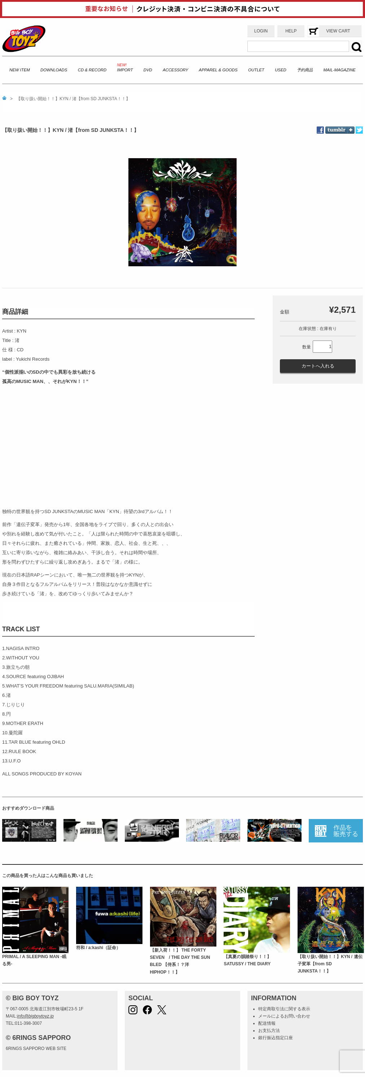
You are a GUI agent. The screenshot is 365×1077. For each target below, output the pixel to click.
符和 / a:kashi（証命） (98, 947)
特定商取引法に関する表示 (284, 1008)
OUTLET (256, 70)
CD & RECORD (92, 70)
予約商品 (305, 70)
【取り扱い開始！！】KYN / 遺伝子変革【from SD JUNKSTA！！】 (330, 964)
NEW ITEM (19, 70)
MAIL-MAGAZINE (340, 70)
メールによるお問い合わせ (284, 1016)
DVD (148, 70)
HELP (290, 31)
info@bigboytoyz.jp (35, 1016)
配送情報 (267, 1023)
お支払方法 (269, 1030)
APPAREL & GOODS (218, 70)
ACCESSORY (175, 70)
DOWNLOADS (53, 70)
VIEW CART (338, 31)
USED (280, 70)
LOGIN (261, 31)
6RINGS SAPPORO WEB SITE (36, 1048)
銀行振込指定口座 (275, 1037)
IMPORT (125, 70)
